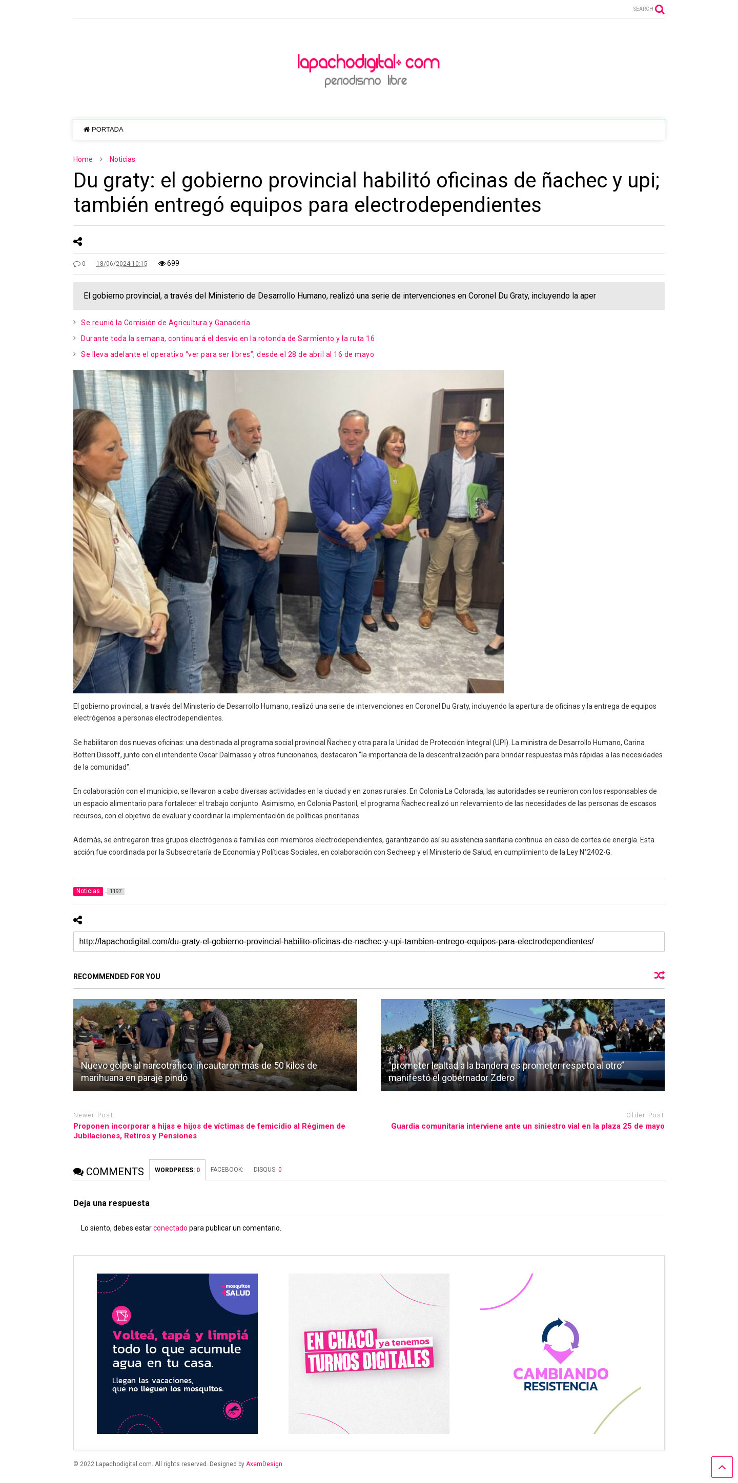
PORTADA (103, 129)
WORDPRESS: (177, 1170)
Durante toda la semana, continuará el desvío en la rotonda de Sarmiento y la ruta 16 (228, 338)
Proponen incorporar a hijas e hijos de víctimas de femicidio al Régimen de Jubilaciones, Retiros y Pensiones (209, 1131)
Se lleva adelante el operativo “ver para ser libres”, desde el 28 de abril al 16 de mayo (227, 354)
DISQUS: (268, 1169)
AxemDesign (264, 1464)
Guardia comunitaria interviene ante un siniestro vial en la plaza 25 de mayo (528, 1126)
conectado (170, 1228)
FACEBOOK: (227, 1169)
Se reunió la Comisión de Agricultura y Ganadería (165, 323)
